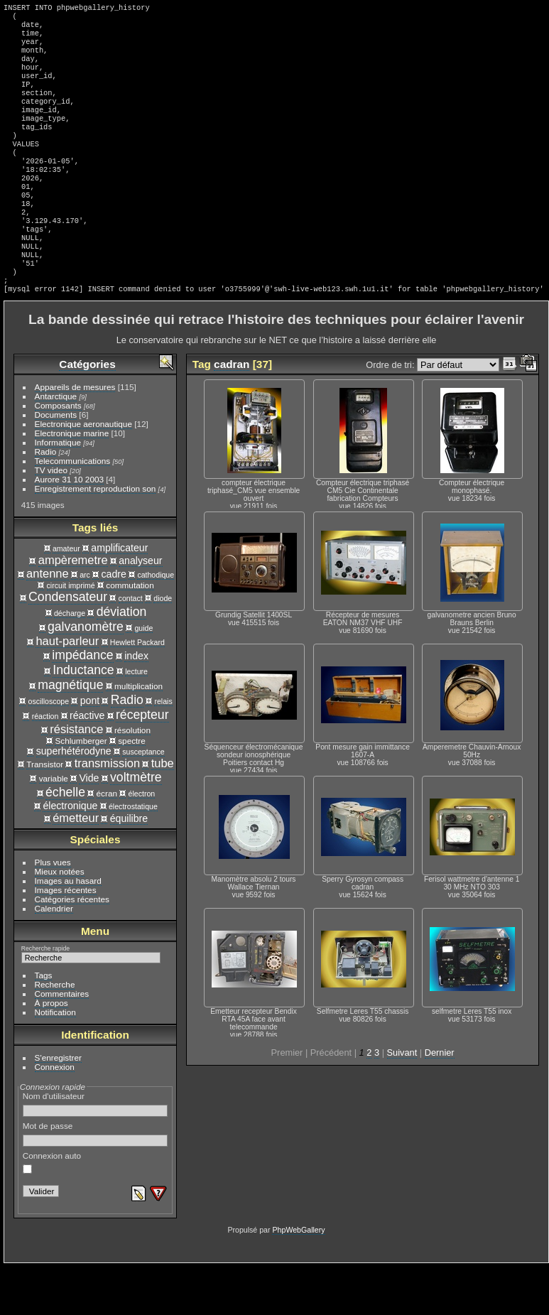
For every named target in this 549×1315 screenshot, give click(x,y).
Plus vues (53, 910)
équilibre (129, 866)
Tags (44, 1023)
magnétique (70, 733)
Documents (56, 462)
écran (107, 841)
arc (85, 623)
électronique (70, 854)
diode (162, 646)
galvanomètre (86, 675)
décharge (69, 661)
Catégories (87, 412)
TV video (51, 518)
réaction (45, 764)
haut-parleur (67, 689)
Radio (46, 499)
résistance (76, 777)
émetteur (76, 866)
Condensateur (67, 645)
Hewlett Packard (137, 690)
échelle (65, 840)
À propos (51, 1051)
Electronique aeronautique (83, 472)
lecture (136, 719)
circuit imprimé (71, 633)
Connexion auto (52, 1210)
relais (163, 749)
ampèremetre (73, 608)
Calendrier (54, 956)
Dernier (440, 1100)
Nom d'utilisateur (95, 1152)
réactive (87, 763)
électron (142, 842)
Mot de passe (95, 1182)
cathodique (155, 623)
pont (90, 748)
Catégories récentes (72, 947)
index (136, 704)
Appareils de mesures (75, 435)
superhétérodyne (74, 799)
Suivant (402, 1100)
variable (53, 826)
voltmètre (136, 825)
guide (143, 676)
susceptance (143, 800)
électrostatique (133, 854)
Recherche (55, 1032)
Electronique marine (72, 481)
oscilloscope (49, 749)
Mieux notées (60, 919)
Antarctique (56, 444)
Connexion (55, 1115)
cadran (231, 412)
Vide (89, 826)
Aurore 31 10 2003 (69, 527)
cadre (113, 622)
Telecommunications (73, 509)
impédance (82, 703)
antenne (47, 621)
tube (162, 811)
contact (131, 646)
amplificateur (119, 596)
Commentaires (62, 1041)
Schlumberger (81, 789)
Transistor (44, 812)
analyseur (140, 609)
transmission (107, 811)
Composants (58, 453)
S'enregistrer (58, 1105)
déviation (122, 660)
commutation (129, 633)
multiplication (138, 734)
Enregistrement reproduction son (95, 536)
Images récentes (66, 938)
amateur (66, 596)
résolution (132, 778)
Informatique (58, 490)
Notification (55, 1060)
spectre (132, 789)
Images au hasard (68, 929)
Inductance (83, 718)
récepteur (142, 763)
